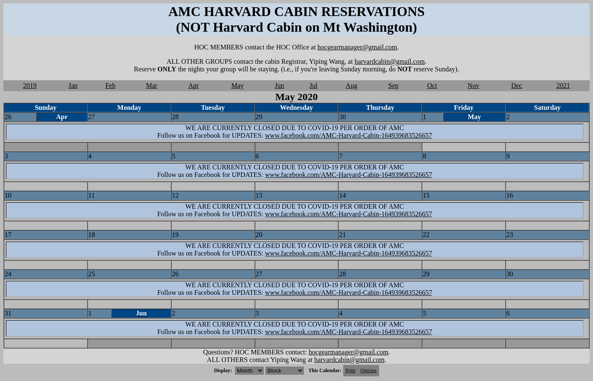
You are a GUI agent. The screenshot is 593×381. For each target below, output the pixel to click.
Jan (72, 85)
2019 (30, 85)
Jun (279, 85)
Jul (313, 85)
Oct (432, 85)
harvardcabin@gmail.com (390, 61)
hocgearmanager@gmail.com (357, 47)
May (237, 85)
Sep (393, 85)
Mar (151, 85)
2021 (563, 85)
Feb (110, 85)
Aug (352, 85)
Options (369, 370)
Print (350, 370)
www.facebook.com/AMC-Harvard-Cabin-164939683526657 (348, 135)
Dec (516, 85)
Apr (194, 85)
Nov (473, 85)
